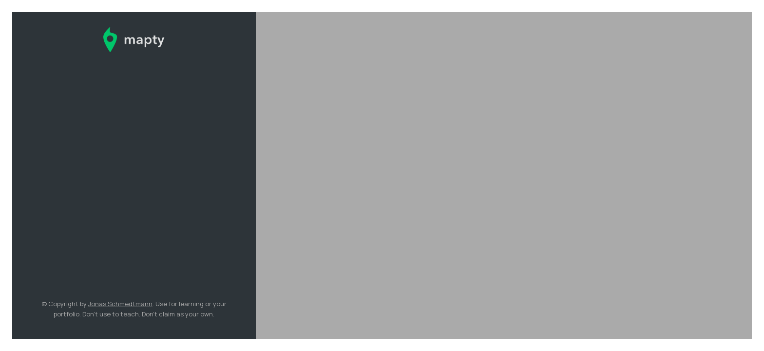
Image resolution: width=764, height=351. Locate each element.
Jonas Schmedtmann (120, 303)
